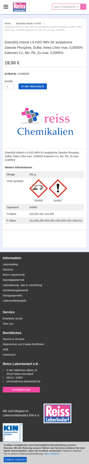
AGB (5, 349)
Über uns (8, 323)
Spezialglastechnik (13, 279)
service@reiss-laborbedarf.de (23, 381)
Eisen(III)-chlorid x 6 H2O (28, 23)
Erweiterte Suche (13, 318)
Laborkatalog (10, 264)
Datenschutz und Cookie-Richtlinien (23, 344)
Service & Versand (13, 339)
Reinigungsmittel (12, 295)
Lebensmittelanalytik (14, 300)
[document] (44, 453)
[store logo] (19, 6)
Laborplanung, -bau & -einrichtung (22, 285)
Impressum (9, 354)
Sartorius (8, 269)
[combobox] (66, 7)
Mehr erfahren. (52, 453)
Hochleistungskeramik (15, 290)
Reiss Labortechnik (14, 274)
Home (8, 23)
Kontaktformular (21, 389)
